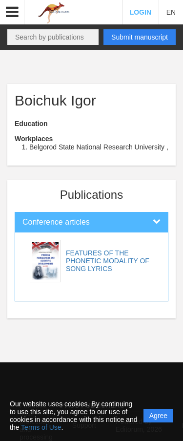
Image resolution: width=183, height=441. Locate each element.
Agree (158, 416)
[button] (12, 12)
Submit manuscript (139, 37)
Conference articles (56, 222)
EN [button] (171, 12)
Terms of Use (41, 427)
